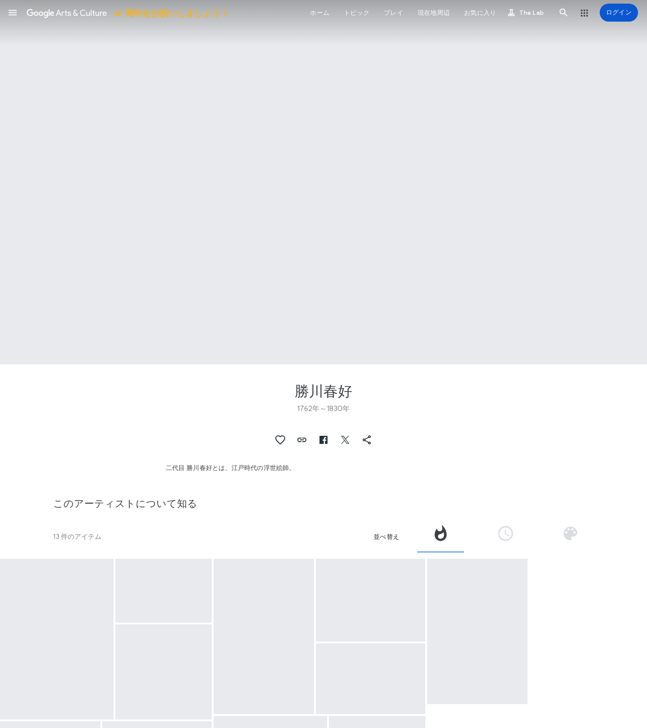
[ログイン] (619, 13)
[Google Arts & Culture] (127, 12)
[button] (12, 12)
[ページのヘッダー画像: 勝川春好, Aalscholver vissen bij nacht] (323, 182)
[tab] (440, 536)
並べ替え (386, 537)
